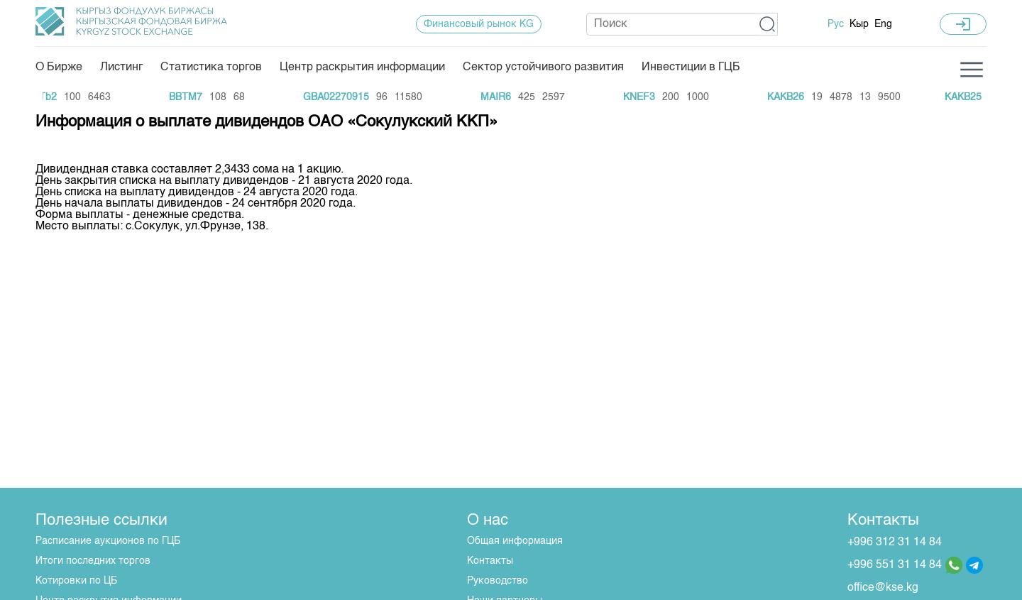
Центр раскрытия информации (362, 67)
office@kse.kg (882, 588)
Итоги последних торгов (92, 561)
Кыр (859, 24)
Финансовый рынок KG (479, 24)
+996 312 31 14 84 (894, 542)
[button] (767, 24)
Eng (883, 24)
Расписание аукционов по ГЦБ (107, 541)
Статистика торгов (211, 67)
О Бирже (58, 67)
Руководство (497, 581)
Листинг (121, 67)
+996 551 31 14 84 (894, 565)
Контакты (490, 561)
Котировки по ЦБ (76, 581)
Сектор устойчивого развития (543, 67)
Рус (836, 24)
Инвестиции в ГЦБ (691, 67)
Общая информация (515, 541)
